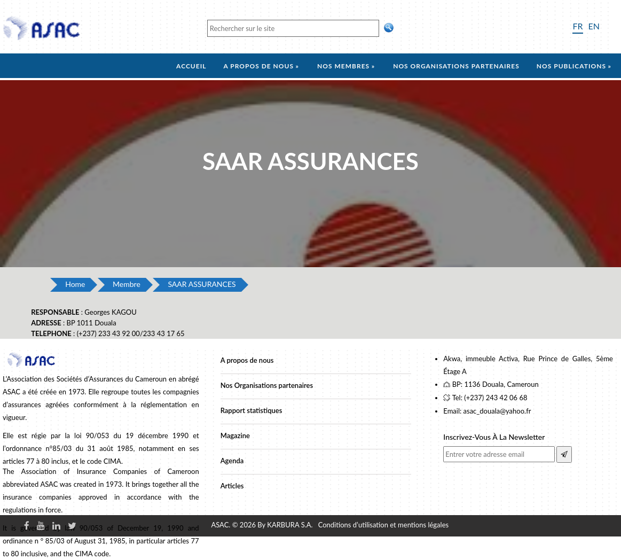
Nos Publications (571, 66)
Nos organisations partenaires (456, 66)
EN (594, 26)
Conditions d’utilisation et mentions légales (383, 524)
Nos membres (343, 66)
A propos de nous (258, 66)
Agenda (232, 460)
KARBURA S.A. (289, 524)
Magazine (235, 435)
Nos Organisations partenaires (267, 385)
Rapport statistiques (251, 410)
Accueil (191, 66)
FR (577, 26)
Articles (232, 485)
